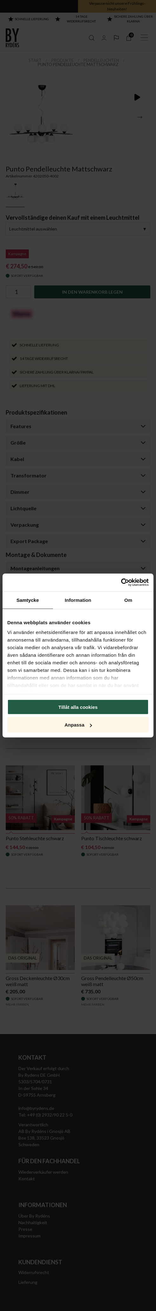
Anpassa (78, 724)
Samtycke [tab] (27, 599)
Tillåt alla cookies (78, 706)
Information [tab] (78, 599)
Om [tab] (128, 599)
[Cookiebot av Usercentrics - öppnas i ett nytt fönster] (121, 582)
